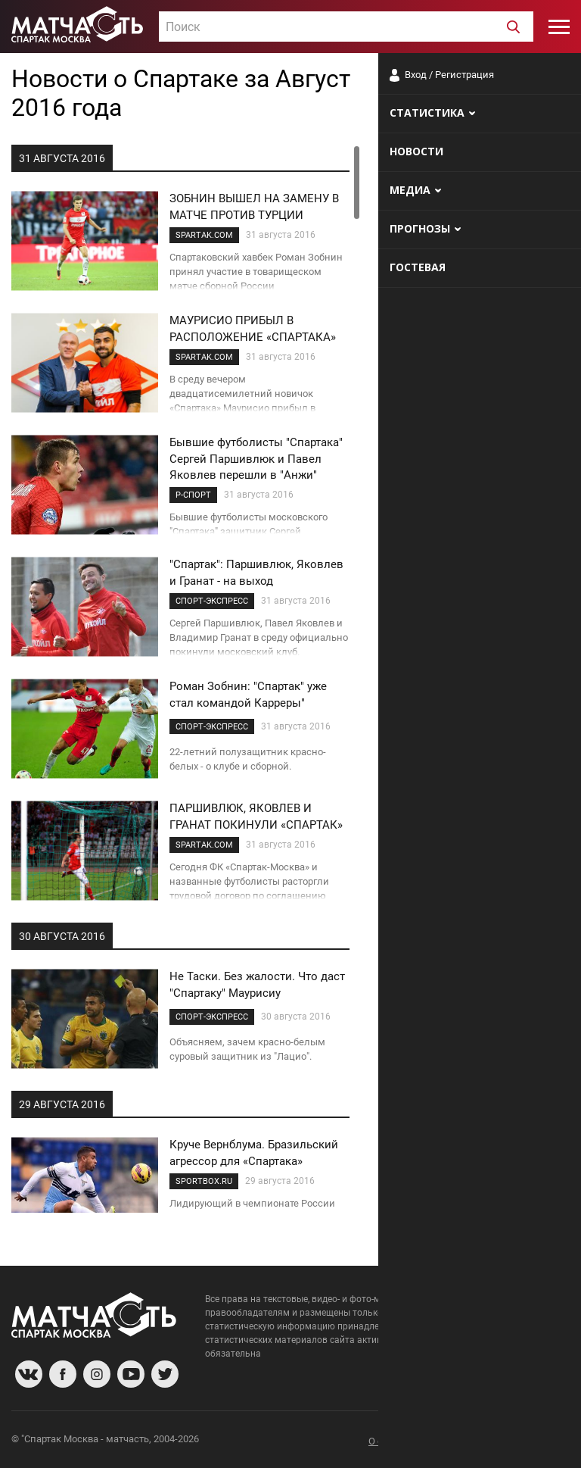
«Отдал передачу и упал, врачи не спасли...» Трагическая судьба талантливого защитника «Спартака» (466, 635)
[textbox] (346, 27)
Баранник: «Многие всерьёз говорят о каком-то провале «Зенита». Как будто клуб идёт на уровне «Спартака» (466, 743)
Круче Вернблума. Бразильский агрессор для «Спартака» (253, 1152)
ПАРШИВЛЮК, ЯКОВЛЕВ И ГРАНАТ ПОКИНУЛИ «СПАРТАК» (256, 816)
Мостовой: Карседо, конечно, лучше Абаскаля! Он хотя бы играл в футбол (470, 535)
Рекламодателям (529, 1441)
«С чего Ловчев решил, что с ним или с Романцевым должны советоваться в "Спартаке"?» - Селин (464, 1037)
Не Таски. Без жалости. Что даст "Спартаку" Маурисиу (257, 984)
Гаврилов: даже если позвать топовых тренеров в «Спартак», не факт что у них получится (469, 937)
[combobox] (346, 26)
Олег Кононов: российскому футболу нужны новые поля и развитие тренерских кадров (457, 844)
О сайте (385, 1441)
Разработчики (446, 1441)
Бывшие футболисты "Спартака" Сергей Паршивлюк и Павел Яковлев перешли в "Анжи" (256, 459)
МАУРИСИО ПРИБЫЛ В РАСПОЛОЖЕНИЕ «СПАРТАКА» (252, 328)
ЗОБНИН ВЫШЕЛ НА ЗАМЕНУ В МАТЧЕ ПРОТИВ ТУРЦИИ (254, 206)
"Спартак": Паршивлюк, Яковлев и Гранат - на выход (256, 572)
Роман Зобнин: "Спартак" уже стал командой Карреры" (248, 694)
